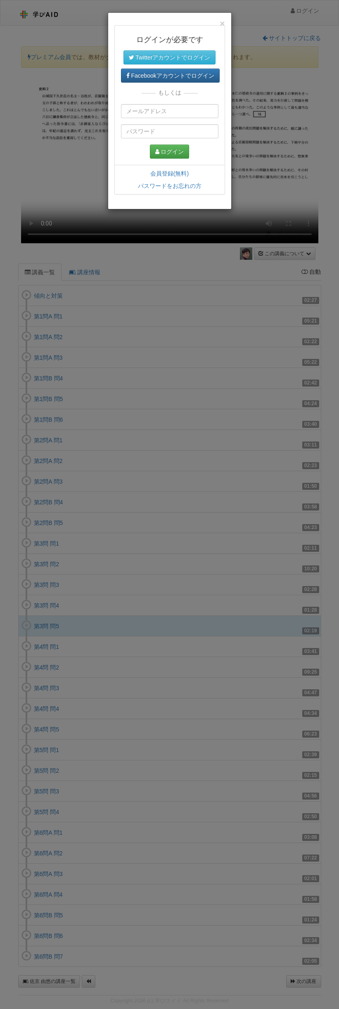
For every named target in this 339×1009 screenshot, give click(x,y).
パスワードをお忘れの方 (170, 186)
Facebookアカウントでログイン (170, 75)
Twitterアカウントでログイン (170, 57)
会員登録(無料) (169, 173)
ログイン (169, 151)
